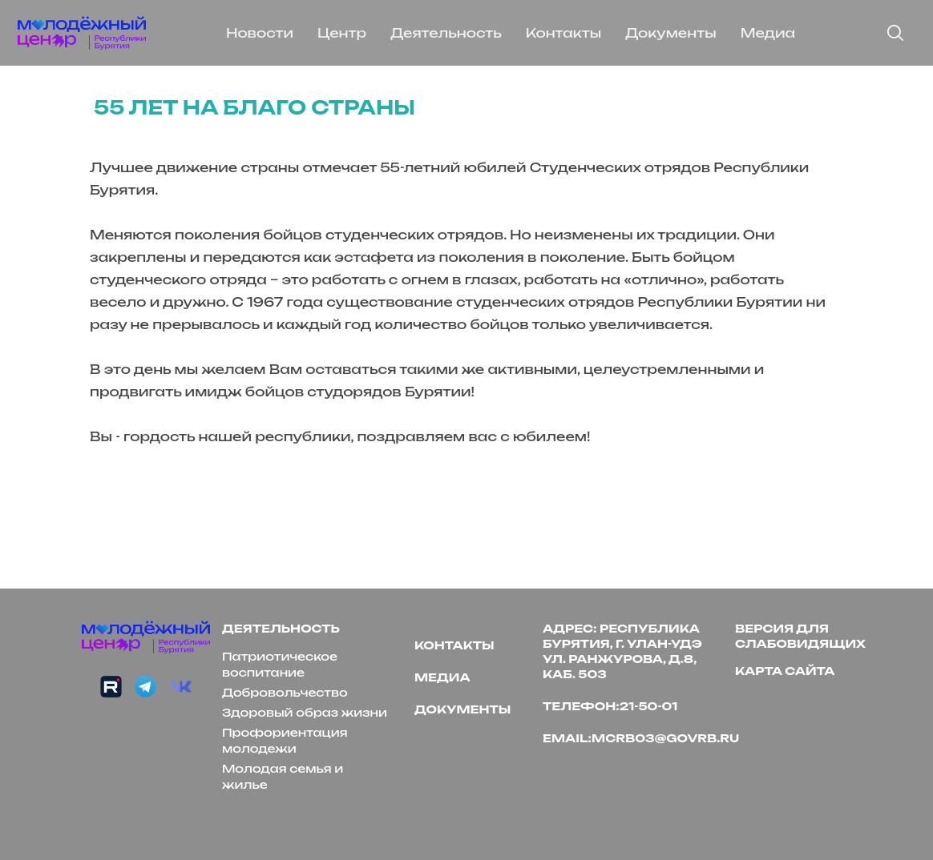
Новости (259, 33)
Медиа (768, 33)
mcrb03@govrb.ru (665, 738)
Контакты (564, 33)
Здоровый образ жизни (304, 712)
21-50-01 (649, 706)
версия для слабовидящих (800, 635)
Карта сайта (784, 670)
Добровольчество (285, 692)
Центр (341, 33)
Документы (670, 33)
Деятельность (446, 33)
